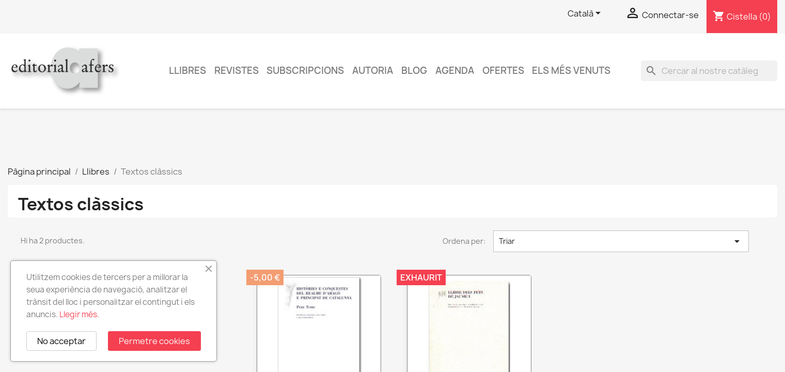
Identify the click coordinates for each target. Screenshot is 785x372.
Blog (414, 70)
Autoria (372, 70)
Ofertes (503, 70)
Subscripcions (305, 70)
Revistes (236, 70)
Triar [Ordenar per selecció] (621, 241)
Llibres (187, 70)
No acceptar (61, 341)
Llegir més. (79, 314)
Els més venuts (571, 70)
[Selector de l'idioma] (586, 14)
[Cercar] (709, 70)
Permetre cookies (154, 341)
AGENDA (454, 70)
